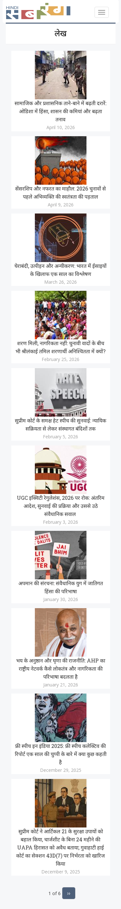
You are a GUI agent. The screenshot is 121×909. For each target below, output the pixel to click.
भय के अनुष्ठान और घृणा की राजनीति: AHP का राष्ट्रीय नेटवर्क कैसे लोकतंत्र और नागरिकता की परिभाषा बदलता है (60, 668)
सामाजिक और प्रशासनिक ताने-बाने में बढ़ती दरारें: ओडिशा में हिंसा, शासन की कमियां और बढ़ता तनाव (60, 111)
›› (68, 893)
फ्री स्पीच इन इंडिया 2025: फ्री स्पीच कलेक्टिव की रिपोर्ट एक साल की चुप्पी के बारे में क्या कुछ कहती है (60, 753)
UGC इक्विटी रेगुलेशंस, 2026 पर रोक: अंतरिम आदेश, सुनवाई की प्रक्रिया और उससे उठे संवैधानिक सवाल (61, 505)
